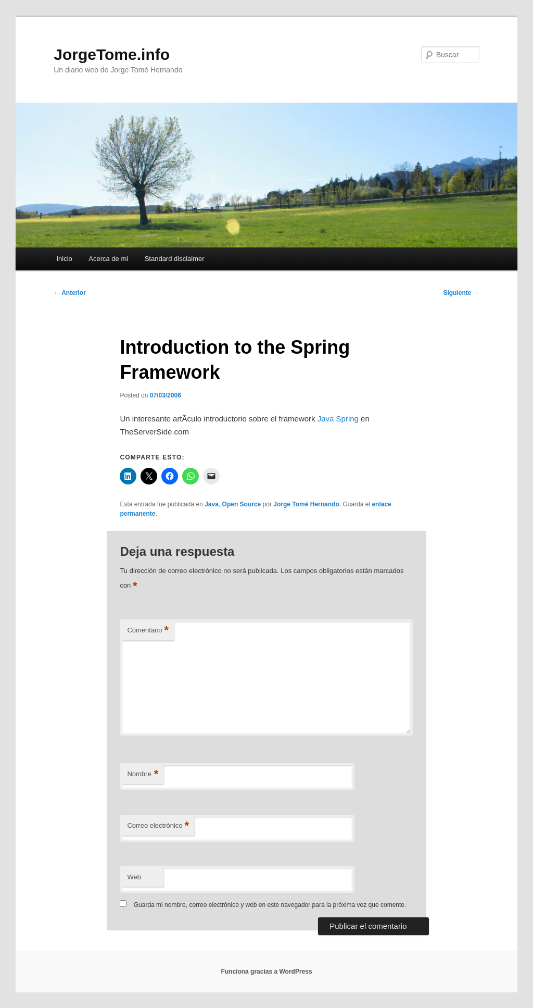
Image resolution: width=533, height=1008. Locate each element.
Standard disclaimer (175, 259)
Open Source (241, 504)
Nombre (142, 774)
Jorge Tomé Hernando (306, 504)
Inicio (64, 259)
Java (212, 504)
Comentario (148, 630)
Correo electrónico (158, 825)
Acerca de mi (108, 259)
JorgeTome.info (112, 54)
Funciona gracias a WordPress (266, 971)
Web (134, 877)
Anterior (70, 292)
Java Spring (338, 418)
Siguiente (461, 292)
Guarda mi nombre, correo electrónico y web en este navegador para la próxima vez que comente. (270, 905)
